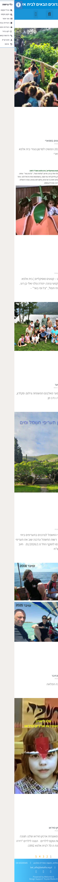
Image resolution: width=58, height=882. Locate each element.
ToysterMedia (35, 879)
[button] (4, 5)
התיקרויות (53, 526)
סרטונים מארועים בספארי (44, 140)
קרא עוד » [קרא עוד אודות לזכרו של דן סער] (54, 404)
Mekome (34, 876)
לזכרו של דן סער (49, 384)
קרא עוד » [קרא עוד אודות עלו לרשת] (54, 294)
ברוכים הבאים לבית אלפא (23, 4)
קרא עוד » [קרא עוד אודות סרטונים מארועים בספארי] (54, 160)
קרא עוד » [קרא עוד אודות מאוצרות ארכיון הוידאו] (54, 852)
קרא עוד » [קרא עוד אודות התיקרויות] (54, 555)
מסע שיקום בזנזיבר (47, 675)
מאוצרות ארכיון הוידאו (46, 827)
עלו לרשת (52, 270)
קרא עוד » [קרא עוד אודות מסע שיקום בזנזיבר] (54, 690)
